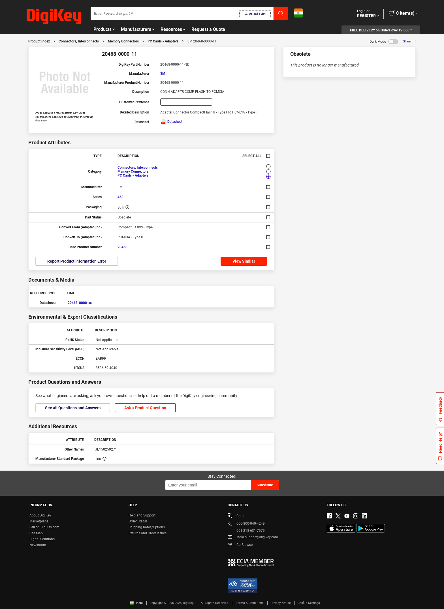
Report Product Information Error (76, 261)
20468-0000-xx (80, 303)
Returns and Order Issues (147, 533)
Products (102, 29)
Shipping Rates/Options (147, 527)
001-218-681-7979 (246, 531)
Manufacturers (136, 29)
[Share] (409, 41)
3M (162, 74)
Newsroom (37, 545)
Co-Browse (240, 545)
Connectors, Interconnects (79, 41)
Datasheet (171, 122)
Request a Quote (208, 29)
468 (120, 197)
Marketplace (38, 521)
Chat (236, 516)
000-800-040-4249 (246, 524)
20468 (122, 247)
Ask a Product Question (145, 408)
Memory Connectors (123, 41)
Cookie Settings (309, 603)
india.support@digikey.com (253, 537)
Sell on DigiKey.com (44, 527)
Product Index (39, 41)
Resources (171, 29)
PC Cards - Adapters (163, 41)
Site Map (36, 533)
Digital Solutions (42, 539)
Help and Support (142, 515)
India (136, 603)
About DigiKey (40, 515)
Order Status (138, 521)
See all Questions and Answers (73, 408)
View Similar (243, 261)
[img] (54, 17)
